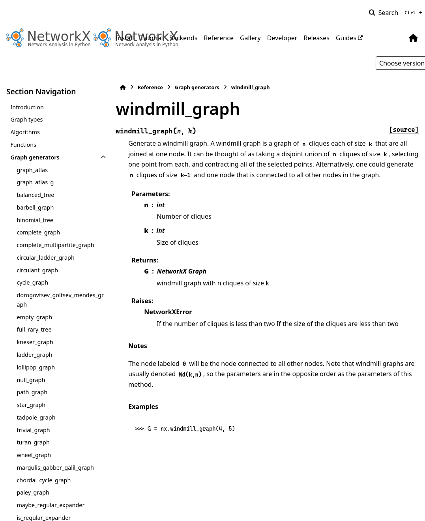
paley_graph (33, 492)
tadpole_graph (36, 417)
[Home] (119, 87)
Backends (183, 38)
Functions (23, 144)
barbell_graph (35, 207)
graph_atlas (32, 170)
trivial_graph (33, 430)
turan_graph (33, 442)
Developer (282, 38)
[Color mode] (397, 38)
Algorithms (25, 132)
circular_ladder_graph (45, 257)
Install (125, 38)
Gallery (250, 38)
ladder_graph (34, 354)
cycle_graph (32, 282)
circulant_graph (37, 270)
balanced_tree (35, 195)
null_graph (31, 380)
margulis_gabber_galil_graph (55, 467)
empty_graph (34, 317)
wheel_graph (34, 455)
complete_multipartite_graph (55, 245)
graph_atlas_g (35, 182)
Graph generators (34, 157)
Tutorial (151, 38)
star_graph (31, 405)
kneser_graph (35, 342)
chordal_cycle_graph (44, 480)
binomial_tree (35, 220)
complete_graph (38, 232)
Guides (346, 38)
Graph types (26, 119)
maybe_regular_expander (50, 505)
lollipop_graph (36, 367)
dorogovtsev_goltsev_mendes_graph (57, 299)
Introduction (27, 107)
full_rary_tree (34, 329)
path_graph (32, 392)
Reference (219, 38)
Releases (316, 38)
